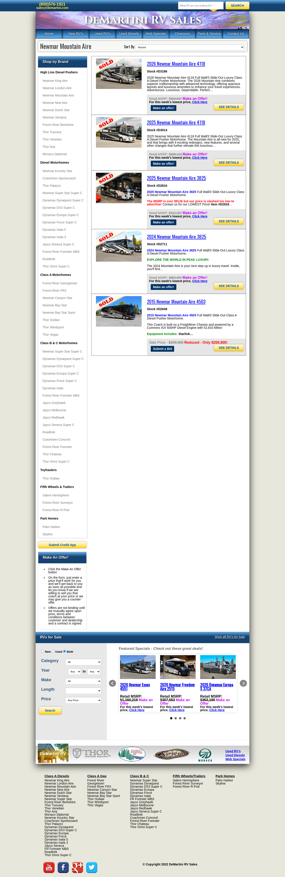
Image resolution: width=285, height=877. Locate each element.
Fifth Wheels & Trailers (57, 487)
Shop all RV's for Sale (230, 637)
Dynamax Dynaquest (59, 827)
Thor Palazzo (52, 185)
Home (49, 33)
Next (243, 683)
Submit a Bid (162, 349)
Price (46, 699)
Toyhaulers (48, 470)
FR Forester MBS (57, 849)
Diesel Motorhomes (54, 162)
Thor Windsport (53, 327)
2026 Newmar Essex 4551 (135, 687)
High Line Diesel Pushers (59, 72)
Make (46, 680)
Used (58, 651)
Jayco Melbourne (54, 410)
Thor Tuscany (52, 132)
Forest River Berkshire (58, 124)
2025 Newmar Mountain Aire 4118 (176, 122)
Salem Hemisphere (56, 495)
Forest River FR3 (54, 290)
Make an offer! (163, 108)
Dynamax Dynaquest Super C (63, 200)
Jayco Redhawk (54, 417)
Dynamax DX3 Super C (59, 207)
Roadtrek (49, 259)
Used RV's (102, 33)
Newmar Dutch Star (56, 110)
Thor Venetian (52, 139)
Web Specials (156, 33)
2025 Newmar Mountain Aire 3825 (176, 177)
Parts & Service (209, 33)
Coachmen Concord (56, 439)
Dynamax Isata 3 (54, 237)
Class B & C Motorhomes (58, 343)
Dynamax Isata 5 (54, 229)
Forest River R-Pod (56, 510)
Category (50, 660)
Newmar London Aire (57, 88)
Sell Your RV (238, 20)
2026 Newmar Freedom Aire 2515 (177, 687)
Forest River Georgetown (60, 283)
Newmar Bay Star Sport (59, 312)
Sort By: (129, 46)
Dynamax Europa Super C (61, 215)
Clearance (182, 33)
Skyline (48, 534)
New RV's (75, 33)
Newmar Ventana (54, 117)
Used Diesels (129, 33)
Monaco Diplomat (55, 154)
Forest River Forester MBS (61, 251)
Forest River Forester (57, 447)
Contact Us (236, 33)
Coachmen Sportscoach (59, 178)
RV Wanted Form (235, 24)
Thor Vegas (51, 334)
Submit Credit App (62, 545)
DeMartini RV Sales (142, 20)
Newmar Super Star (58, 799)
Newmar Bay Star (55, 305)
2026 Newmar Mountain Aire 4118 (176, 63)
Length (48, 689)
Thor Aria (49, 147)
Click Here (199, 102)
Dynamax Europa (57, 833)
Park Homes (49, 518)
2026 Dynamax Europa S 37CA (216, 687)
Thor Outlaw (51, 320)
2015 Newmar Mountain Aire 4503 (176, 301)
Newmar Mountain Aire (58, 95)
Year (45, 670)
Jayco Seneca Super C (58, 244)
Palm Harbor (51, 527)
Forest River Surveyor (58, 502)
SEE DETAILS (229, 107)
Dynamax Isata (53, 388)
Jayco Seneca (54, 845)
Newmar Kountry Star (57, 171)
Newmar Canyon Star (57, 298)
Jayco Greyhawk (54, 403)
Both (70, 651)
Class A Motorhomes (55, 275)
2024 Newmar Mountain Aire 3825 (176, 236)
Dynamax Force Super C (60, 222)
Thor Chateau (52, 454)
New (48, 651)
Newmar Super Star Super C (62, 193)
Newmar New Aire (55, 102)
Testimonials (238, 16)
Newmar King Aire (55, 80)
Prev (112, 683)
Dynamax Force (56, 836)
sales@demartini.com (52, 8)
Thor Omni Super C (56, 266)
